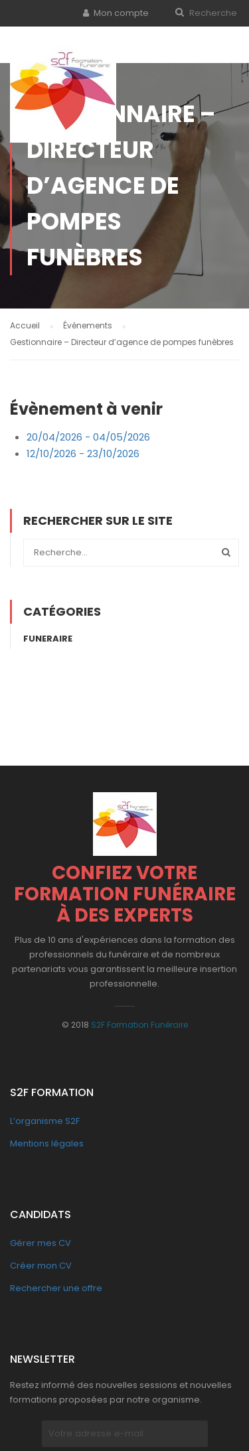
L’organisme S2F (45, 1117)
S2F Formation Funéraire (139, 1021)
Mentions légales (47, 1140)
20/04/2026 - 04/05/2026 (88, 434)
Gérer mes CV (40, 1239)
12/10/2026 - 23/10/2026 (83, 451)
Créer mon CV (41, 1262)
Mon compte (121, 13)
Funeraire (47, 635)
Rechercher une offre (56, 1284)
